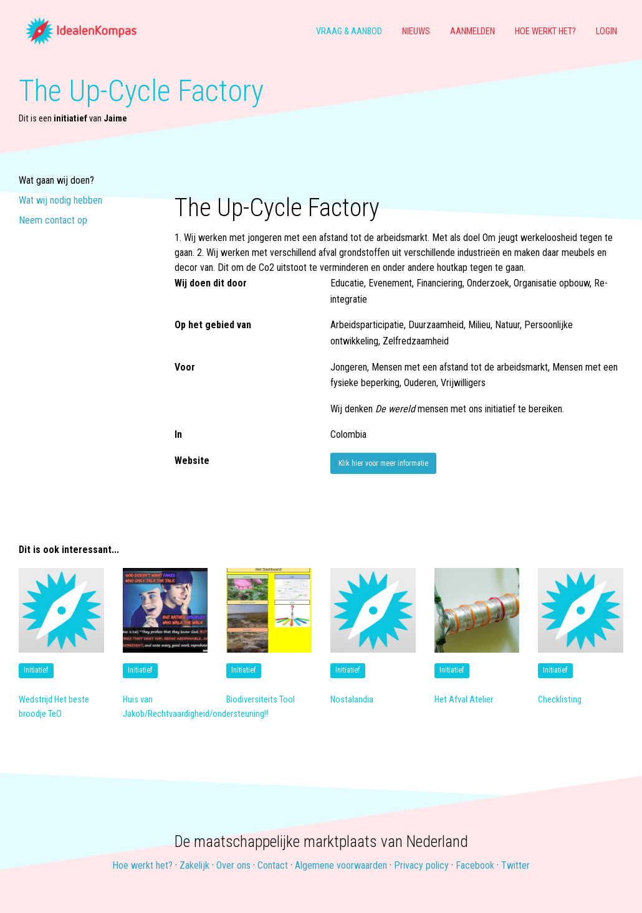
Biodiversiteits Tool (260, 699)
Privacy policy (421, 865)
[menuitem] (86, 32)
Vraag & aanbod (349, 31)
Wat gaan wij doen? (56, 181)
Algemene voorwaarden (341, 865)
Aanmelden (472, 31)
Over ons (233, 865)
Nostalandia (351, 699)
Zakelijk (194, 865)
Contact (272, 865)
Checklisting (560, 699)
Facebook (475, 865)
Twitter (515, 865)
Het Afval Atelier (463, 699)
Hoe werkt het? (545, 31)
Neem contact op (53, 220)
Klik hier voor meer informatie (383, 463)
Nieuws (416, 31)
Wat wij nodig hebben (60, 201)
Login (606, 31)
